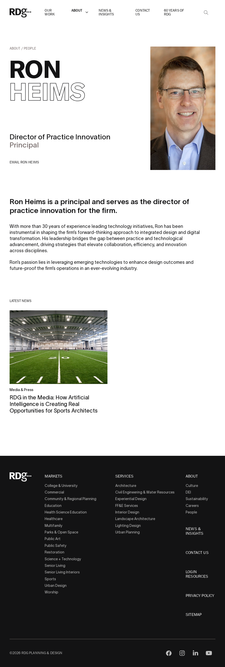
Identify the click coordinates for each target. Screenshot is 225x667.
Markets (53, 476)
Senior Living (55, 566)
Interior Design (127, 512)
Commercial (54, 492)
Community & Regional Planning (70, 499)
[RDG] (28, 12)
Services (124, 476)
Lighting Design (128, 526)
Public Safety (55, 546)
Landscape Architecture (135, 519)
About (76, 10)
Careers (192, 506)
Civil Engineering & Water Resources (145, 492)
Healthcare (54, 519)
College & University (61, 486)
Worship (51, 592)
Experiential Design (131, 499)
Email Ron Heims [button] (25, 162)
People (30, 48)
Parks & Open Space (61, 532)
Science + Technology (63, 559)
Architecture (125, 486)
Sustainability (197, 499)
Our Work (50, 12)
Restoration (54, 552)
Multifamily (53, 526)
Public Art (53, 539)
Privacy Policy (200, 595)
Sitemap (194, 614)
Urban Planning (127, 532)
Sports (50, 579)
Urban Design (56, 586)
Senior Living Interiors (62, 572)
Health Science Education (66, 512)
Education (53, 506)
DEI (188, 492)
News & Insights (106, 12)
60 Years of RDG (174, 12)
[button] (86, 12)
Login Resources (197, 574)
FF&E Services (126, 506)
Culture (192, 486)
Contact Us (142, 12)
